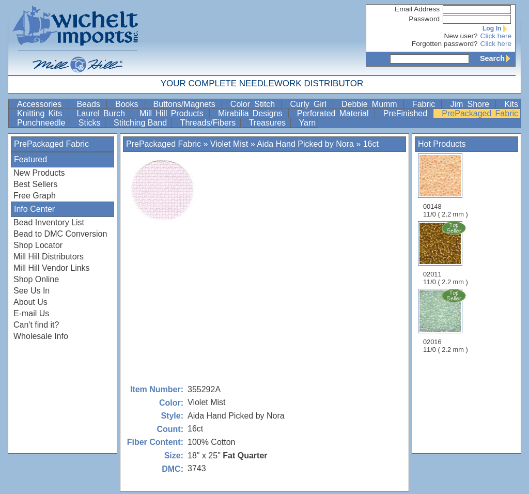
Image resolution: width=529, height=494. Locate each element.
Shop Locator (38, 245)
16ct (371, 144)
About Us (30, 302)
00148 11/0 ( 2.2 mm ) (445, 185)
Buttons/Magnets (186, 104)
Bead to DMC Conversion (60, 233)
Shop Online (36, 279)
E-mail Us (31, 313)
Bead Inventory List (48, 222)
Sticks (91, 122)
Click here (495, 36)
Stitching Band (141, 122)
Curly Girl (310, 104)
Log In (497, 28)
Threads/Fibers (209, 122)
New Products (39, 172)
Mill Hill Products (173, 113)
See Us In (31, 290)
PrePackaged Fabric (480, 113)
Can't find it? (36, 324)
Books (129, 104)
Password (424, 19)
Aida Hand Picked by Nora (305, 144)
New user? (461, 36)
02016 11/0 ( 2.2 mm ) (446, 320)
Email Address (417, 9)
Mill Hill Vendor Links (51, 268)
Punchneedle (42, 122)
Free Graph (34, 195)
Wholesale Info (40, 336)
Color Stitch (254, 104)
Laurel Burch (102, 113)
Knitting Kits (41, 113)
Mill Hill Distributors (48, 256)
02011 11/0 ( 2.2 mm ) (446, 253)
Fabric (426, 104)
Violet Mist (229, 144)
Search (497, 58)
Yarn (307, 122)
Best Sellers (35, 184)
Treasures (268, 122)
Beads (90, 104)
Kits (511, 104)
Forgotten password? (445, 44)
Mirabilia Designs (252, 113)
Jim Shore (471, 104)
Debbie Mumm (371, 104)
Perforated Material (334, 113)
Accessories (41, 104)
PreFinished (407, 113)
